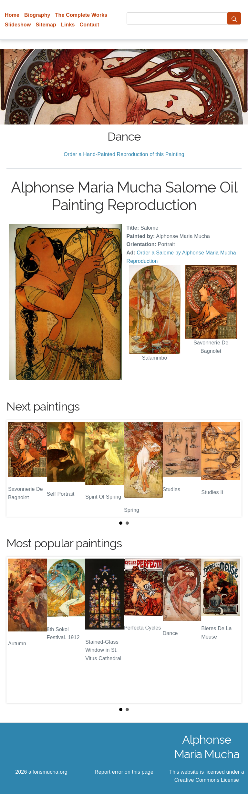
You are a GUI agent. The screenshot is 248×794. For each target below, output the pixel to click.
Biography (37, 15)
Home (12, 15)
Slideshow (18, 24)
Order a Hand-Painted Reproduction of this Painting (124, 154)
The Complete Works (81, 15)
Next (231, 468)
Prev (16, 468)
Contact (89, 24)
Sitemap (46, 24)
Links (68, 24)
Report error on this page (124, 772)
